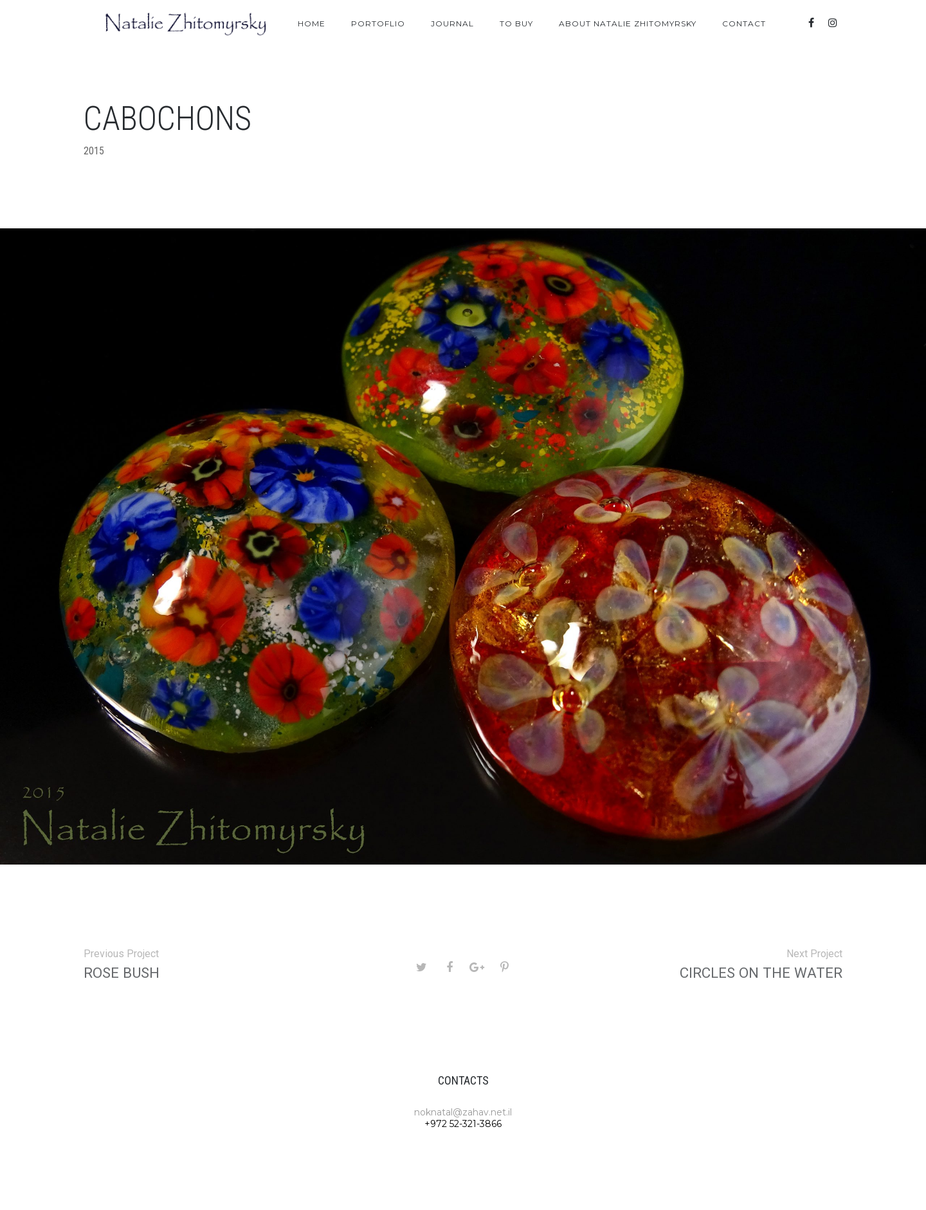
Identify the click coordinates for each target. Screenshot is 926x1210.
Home (311, 23)
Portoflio (378, 23)
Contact (744, 23)
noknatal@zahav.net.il (463, 1112)
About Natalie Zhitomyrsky (627, 23)
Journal (452, 23)
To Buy (516, 23)
